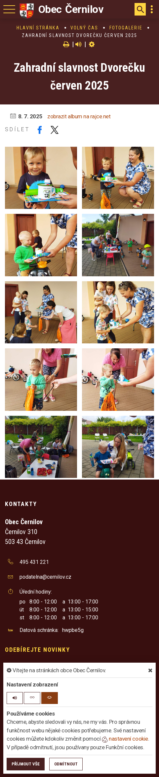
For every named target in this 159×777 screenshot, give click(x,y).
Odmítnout (66, 763)
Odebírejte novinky (37, 649)
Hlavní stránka (38, 27)
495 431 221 (34, 562)
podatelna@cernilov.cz (45, 577)
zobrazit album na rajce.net (78, 116)
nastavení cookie (125, 738)
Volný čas (84, 27)
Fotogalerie (125, 27)
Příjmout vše (26, 763)
